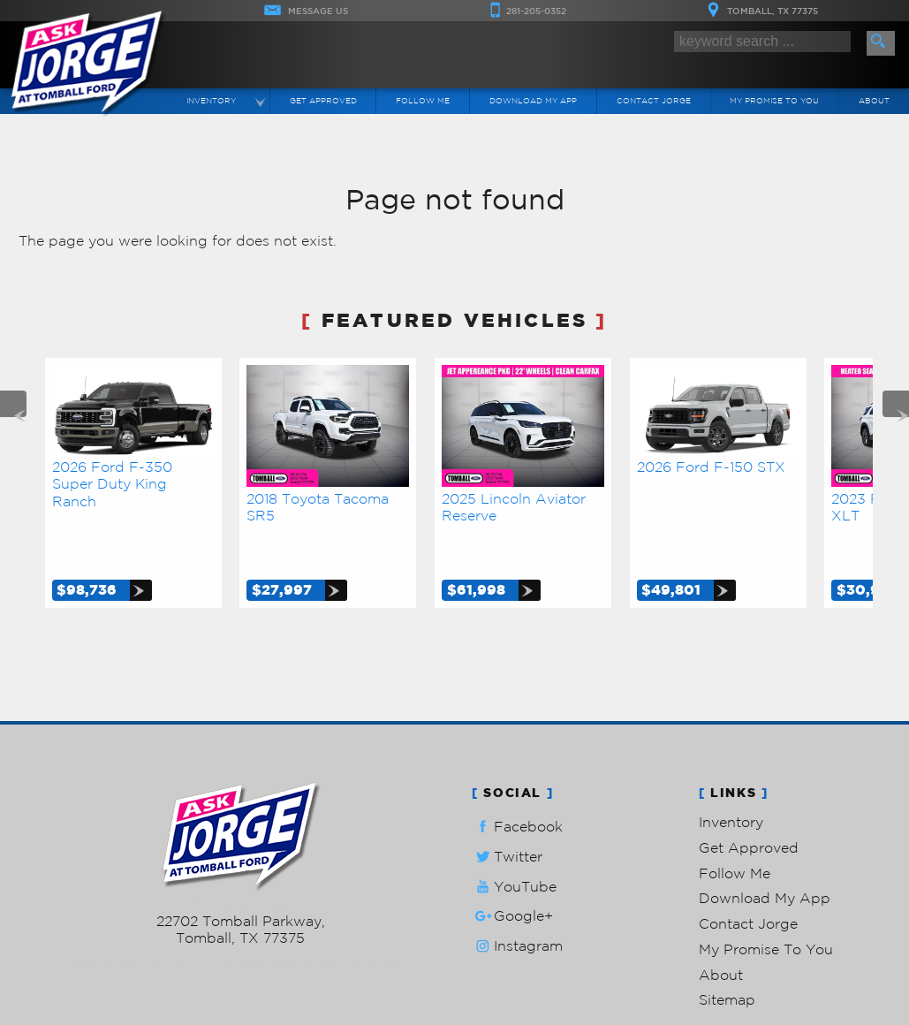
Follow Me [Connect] (423, 100)
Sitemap (727, 959)
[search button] (881, 43)
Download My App (533, 100)
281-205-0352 (241, 863)
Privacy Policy (382, 925)
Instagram (517, 905)
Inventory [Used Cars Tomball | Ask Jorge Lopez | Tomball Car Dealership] (211, 100)
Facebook (517, 786)
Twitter (507, 815)
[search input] (762, 41)
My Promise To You (766, 908)
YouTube (514, 845)
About (721, 933)
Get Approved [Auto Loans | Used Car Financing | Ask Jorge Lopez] (323, 100)
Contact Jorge (748, 883)
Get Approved (749, 806)
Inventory (731, 781)
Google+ (512, 875)
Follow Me (734, 831)
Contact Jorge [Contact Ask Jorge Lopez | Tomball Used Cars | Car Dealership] (654, 100)
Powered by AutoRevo (293, 925)
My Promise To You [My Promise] (774, 100)
